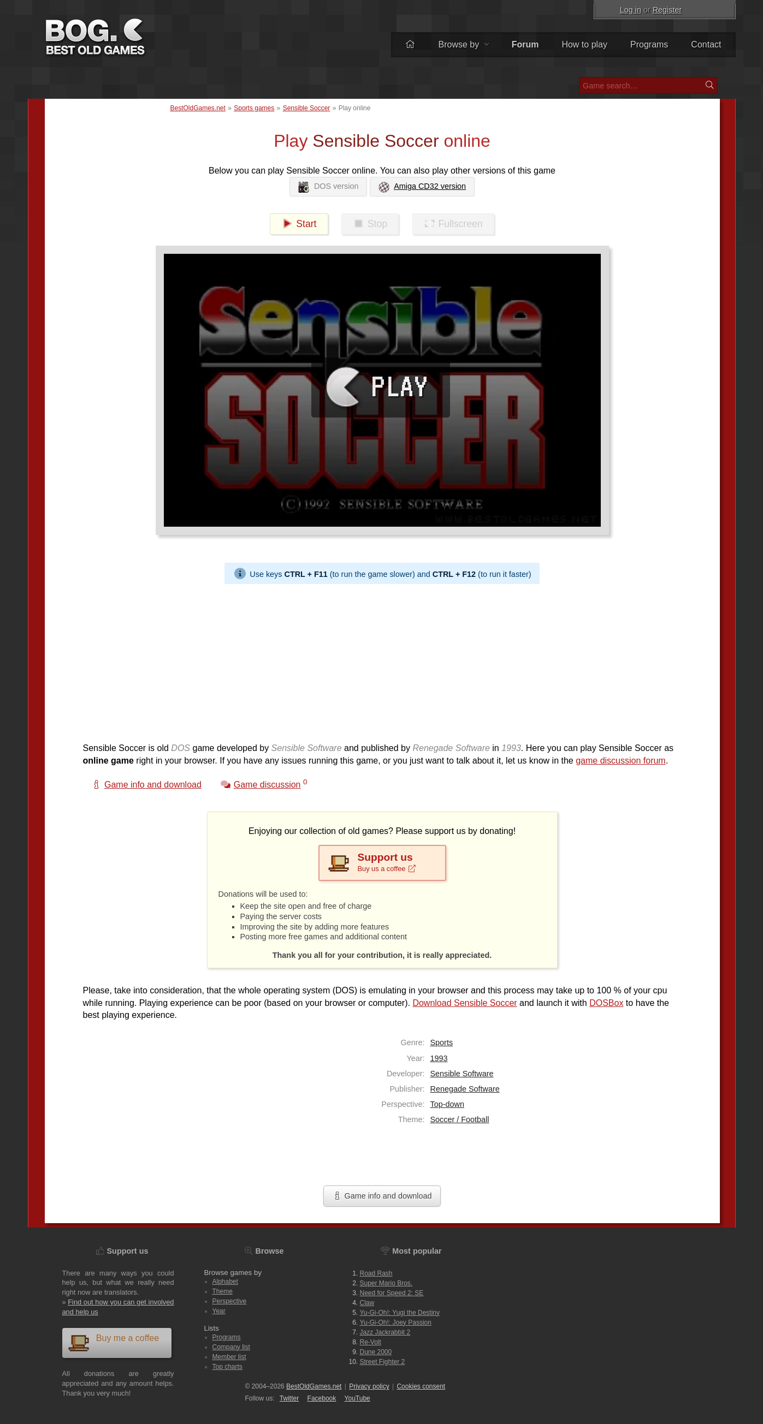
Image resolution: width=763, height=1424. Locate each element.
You (357, 1398)
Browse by (463, 44)
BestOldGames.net (198, 108)
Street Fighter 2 (382, 1362)
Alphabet (225, 1281)
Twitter (289, 1398)
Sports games (254, 108)
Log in (630, 9)
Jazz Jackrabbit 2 (385, 1332)
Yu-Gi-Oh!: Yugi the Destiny (400, 1312)
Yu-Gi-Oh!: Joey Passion (395, 1322)
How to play (584, 44)
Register (667, 9)
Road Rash (376, 1273)
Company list (231, 1347)
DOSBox (606, 1003)
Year (219, 1311)
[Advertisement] (378, 660)
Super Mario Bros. (386, 1283)
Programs (649, 44)
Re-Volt (370, 1342)
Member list (229, 1357)
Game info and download (381, 1195)
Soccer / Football (459, 1119)
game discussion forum (621, 760)
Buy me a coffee (113, 1342)
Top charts (227, 1367)
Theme (222, 1291)
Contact (706, 44)
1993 (439, 1058)
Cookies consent (421, 1386)
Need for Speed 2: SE (392, 1293)
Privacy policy (369, 1386)
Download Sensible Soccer (464, 1003)
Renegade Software (465, 1089)
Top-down (447, 1104)
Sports (441, 1042)
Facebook (321, 1398)
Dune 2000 (376, 1352)
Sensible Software (462, 1073)
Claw (367, 1303)
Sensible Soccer (306, 108)
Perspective (229, 1301)
